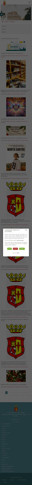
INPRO (18, 252)
